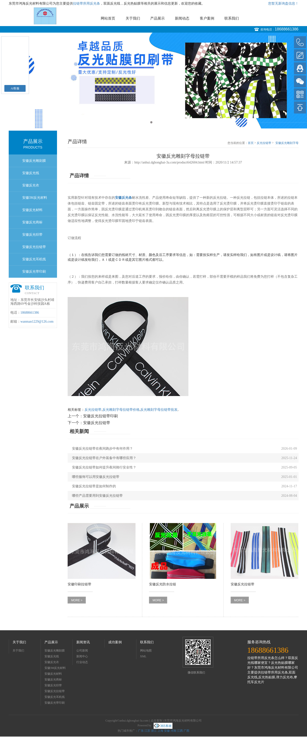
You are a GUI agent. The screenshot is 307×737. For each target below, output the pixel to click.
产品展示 (157, 18)
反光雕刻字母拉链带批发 (159, 409)
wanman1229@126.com (37, 321)
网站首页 (108, 18)
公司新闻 (82, 650)
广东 (141, 730)
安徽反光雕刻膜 (34, 161)
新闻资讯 (83, 642)
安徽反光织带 (32, 234)
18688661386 (287, 29)
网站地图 (146, 650)
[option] (153, 80)
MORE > (76, 600)
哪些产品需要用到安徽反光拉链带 (97, 495)
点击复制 (156, 720)
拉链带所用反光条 (86, 3)
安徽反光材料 (32, 210)
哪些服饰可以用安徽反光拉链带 (95, 477)
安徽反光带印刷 (34, 271)
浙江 (154, 730)
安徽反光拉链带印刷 (100, 416)
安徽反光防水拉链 (162, 584)
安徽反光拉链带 (34, 247)
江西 (180, 730)
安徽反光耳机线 (34, 259)
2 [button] (156, 122)
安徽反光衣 (30, 185)
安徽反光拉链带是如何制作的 (94, 486)
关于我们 (133, 18)
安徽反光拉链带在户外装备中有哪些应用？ (104, 458)
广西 (186, 730)
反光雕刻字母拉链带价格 (121, 409)
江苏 (147, 730)
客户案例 (207, 18)
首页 (251, 143)
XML (143, 656)
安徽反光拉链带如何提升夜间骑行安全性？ (104, 467)
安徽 (167, 730)
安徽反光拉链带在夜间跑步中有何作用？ (102, 448)
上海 (160, 730)
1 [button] (151, 122)
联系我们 (231, 18)
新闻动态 (182, 18)
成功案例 (115, 642)
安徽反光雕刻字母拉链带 (287, 143)
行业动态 (82, 662)
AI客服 (15, 88)
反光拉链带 (264, 143)
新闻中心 (82, 656)
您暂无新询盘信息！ (283, 3)
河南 (173, 730)
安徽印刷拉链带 (79, 584)
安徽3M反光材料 (34, 197)
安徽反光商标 (32, 222)
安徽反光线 (30, 173)
